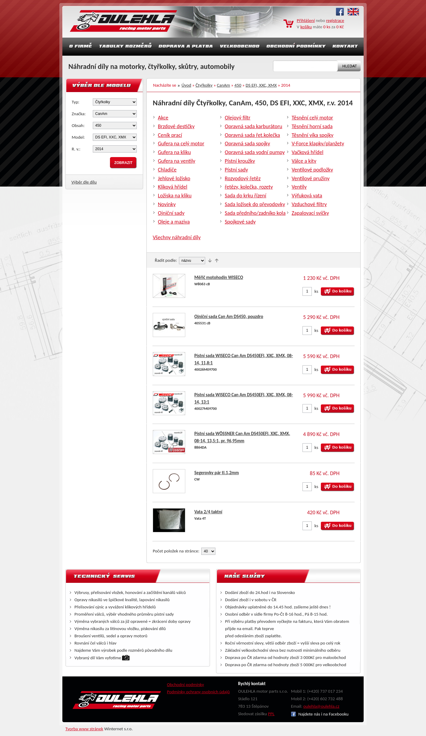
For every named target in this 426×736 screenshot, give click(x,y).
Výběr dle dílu (84, 182)
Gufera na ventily (176, 161)
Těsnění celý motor (312, 117)
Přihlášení (306, 20)
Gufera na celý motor (181, 143)
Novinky (167, 204)
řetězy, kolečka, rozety (249, 187)
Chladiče (167, 169)
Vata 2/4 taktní (208, 512)
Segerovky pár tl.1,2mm (216, 472)
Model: (78, 137)
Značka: (79, 113)
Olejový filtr (237, 117)
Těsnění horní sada (312, 126)
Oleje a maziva (174, 221)
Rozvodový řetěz (243, 178)
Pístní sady (236, 169)
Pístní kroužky (240, 161)
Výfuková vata (307, 195)
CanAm (223, 85)
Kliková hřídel (172, 187)
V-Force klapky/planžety (318, 143)
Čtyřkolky (204, 85)
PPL (271, 713)
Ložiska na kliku (175, 195)
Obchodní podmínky (185, 684)
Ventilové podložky (312, 169)
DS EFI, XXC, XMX (261, 85)
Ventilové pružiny (311, 178)
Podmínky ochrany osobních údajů (198, 691)
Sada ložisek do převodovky (255, 204)
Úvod (186, 85)
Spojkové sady (240, 221)
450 (237, 85)
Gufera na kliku (174, 152)
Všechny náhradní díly (177, 237)
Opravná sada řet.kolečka (252, 135)
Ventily (299, 187)
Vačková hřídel (307, 152)
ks (316, 291)
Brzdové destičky (176, 126)
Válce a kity (304, 161)
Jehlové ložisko (174, 178)
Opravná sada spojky (247, 143)
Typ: (75, 102)
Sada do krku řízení (245, 195)
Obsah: (78, 125)
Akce (163, 117)
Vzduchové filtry (309, 204)
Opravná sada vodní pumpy (255, 152)
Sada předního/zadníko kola (255, 213)
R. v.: (76, 149)
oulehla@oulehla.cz (321, 706)
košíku (306, 26)
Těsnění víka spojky (313, 135)
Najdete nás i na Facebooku (320, 714)
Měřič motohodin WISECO (218, 277)
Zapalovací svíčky (310, 213)
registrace (335, 20)
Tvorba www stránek (84, 728)
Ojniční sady (171, 213)
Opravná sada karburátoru (253, 126)
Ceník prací (170, 135)
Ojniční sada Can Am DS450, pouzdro (228, 316)
